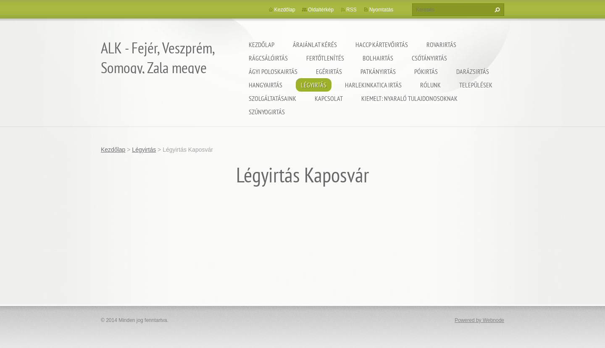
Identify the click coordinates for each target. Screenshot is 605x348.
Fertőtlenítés (325, 58)
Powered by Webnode (479, 320)
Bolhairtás (378, 58)
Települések (475, 85)
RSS (351, 10)
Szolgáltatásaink (272, 98)
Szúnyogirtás (267, 112)
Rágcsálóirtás (268, 58)
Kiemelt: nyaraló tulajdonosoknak (409, 98)
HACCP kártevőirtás (381, 44)
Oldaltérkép (321, 10)
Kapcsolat (329, 98)
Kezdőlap (261, 44)
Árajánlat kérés (315, 44)
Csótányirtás (429, 58)
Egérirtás (329, 71)
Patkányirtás (378, 71)
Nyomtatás (381, 10)
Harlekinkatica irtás (373, 85)
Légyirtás (313, 85)
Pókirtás (426, 71)
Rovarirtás (441, 44)
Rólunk (430, 85)
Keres (496, 9)
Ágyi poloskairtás (273, 71)
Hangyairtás (265, 85)
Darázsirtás (472, 71)
